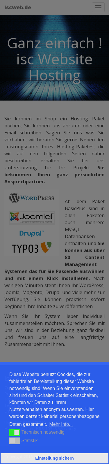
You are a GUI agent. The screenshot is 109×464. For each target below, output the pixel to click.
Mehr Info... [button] (61, 424)
